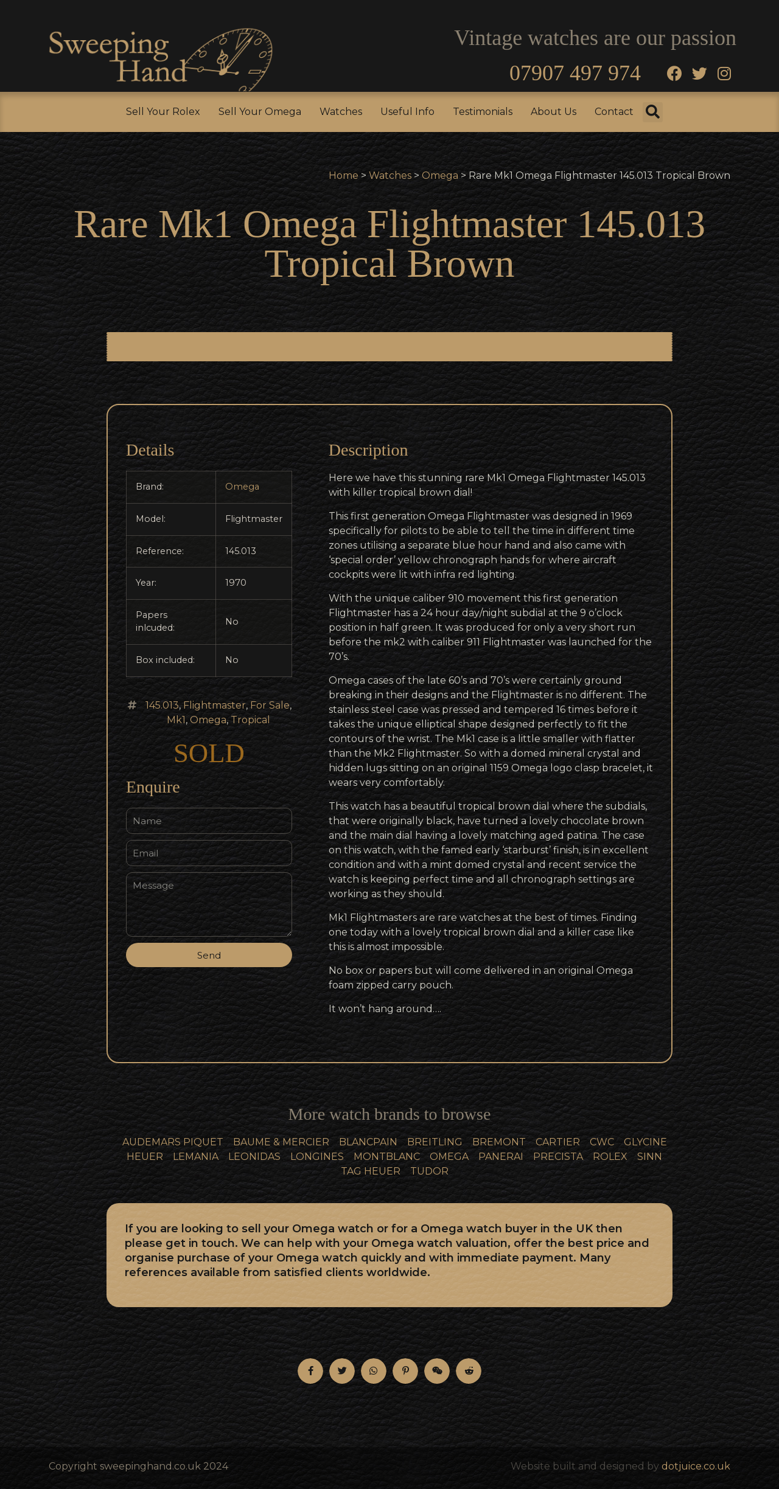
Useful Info (407, 111)
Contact (614, 111)
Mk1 (176, 720)
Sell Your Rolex (163, 111)
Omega (440, 175)
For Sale (270, 705)
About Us (553, 111)
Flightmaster (214, 705)
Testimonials (482, 111)
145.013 (162, 705)
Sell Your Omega (259, 111)
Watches (341, 111)
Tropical (250, 720)
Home (343, 175)
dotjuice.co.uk (696, 1466)
